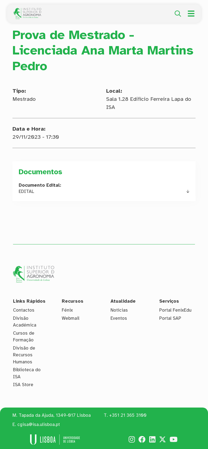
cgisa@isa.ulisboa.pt (38, 424)
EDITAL (26, 191)
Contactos (23, 310)
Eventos (118, 318)
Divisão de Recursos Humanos (24, 355)
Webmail (70, 318)
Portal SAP (170, 318)
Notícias (119, 310)
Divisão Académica (24, 321)
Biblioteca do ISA (27, 373)
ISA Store (23, 384)
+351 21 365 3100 (128, 415)
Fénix (67, 310)
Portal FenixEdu (175, 310)
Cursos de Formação (23, 336)
